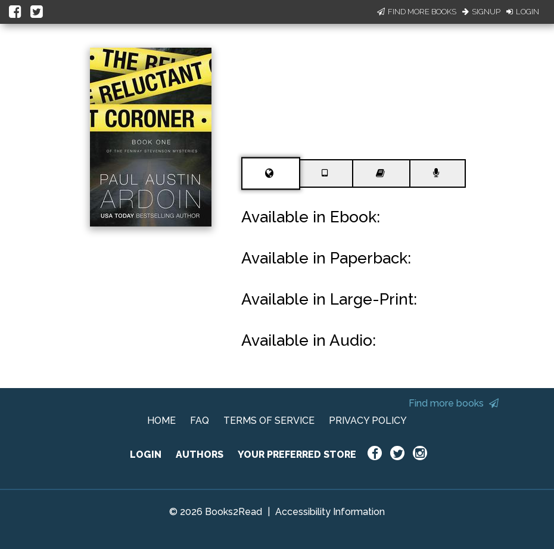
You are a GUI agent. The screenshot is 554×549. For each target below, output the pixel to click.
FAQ (199, 420)
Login (522, 11)
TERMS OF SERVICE (269, 420)
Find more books (454, 403)
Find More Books (416, 11)
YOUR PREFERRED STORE (297, 454)
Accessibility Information (330, 511)
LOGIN (145, 454)
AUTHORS (199, 454)
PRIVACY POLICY (368, 420)
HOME (161, 420)
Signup (481, 11)
